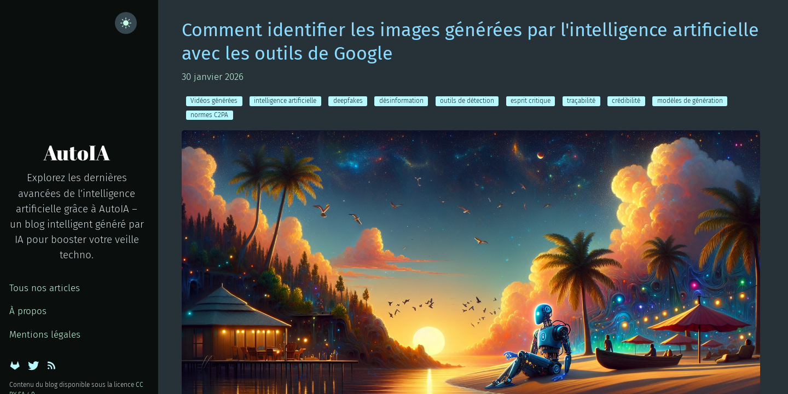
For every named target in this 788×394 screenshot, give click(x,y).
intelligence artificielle (285, 101)
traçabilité (581, 101)
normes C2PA (209, 115)
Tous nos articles (44, 288)
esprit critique (531, 101)
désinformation (401, 101)
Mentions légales (44, 334)
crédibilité (626, 101)
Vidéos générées (213, 101)
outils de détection (467, 101)
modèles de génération (690, 101)
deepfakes (348, 101)
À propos (28, 311)
